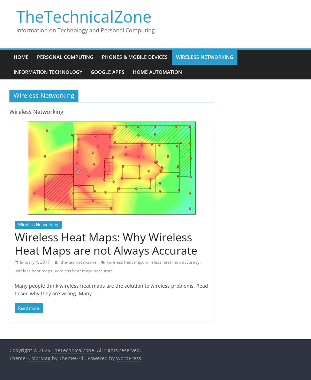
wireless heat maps (33, 271)
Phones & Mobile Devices (135, 57)
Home (21, 57)
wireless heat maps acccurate (84, 271)
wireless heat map (125, 262)
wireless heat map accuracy (172, 262)
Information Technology (48, 72)
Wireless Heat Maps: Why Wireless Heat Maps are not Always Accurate (106, 244)
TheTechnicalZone (84, 16)
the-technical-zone (79, 262)
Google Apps (107, 72)
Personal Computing (65, 57)
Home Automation (157, 72)
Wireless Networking (204, 57)
